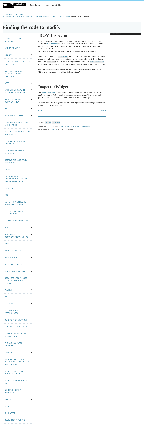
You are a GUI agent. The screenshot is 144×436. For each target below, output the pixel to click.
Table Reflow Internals (16, 327)
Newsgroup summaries (18, 271)
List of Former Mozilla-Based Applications (16, 203)
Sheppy (66, 126)
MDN (4, 16)
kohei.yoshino (86, 126)
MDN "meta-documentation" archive (18, 236)
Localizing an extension (16, 221)
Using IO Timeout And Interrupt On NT (14, 372)
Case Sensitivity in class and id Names (16, 124)
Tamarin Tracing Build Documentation (15, 335)
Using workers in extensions (13, 391)
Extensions (56, 122)
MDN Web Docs (14, 5)
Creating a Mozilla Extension (61, 16)
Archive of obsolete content (15, 14)
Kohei (79, 126)
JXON (7, 195)
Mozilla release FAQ (14, 264)
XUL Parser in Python (15, 420)
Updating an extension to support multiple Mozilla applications (17, 361)
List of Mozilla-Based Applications (15, 212)
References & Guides (54, 5)
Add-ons (48, 122)
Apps (18, 83)
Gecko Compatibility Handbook (14, 152)
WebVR (18, 399)
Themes (18, 352)
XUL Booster (11, 413)
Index (7, 169)
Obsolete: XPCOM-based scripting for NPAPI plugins (16, 280)
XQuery (8, 406)
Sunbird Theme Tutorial (16, 320)
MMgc (7, 244)
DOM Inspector (52, 44)
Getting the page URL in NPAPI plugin (16, 161)
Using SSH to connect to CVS (16, 382)
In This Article (125, 34)
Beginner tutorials (18, 116)
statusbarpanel (97, 62)
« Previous (42, 110)
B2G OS (18, 109)
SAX (6, 297)
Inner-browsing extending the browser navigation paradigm (16, 178)
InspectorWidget (49, 92)
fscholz (61, 126)
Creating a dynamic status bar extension (17, 133)
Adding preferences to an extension (17, 63)
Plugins (18, 290)
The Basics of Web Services (13, 344)
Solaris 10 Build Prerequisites (12, 312)
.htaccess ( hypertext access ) (15, 40)
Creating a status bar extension (15, 142)
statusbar (63, 57)
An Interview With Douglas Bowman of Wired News (14, 73)
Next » (103, 110)
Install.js (9, 188)
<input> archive (12, 48)
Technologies (35, 5)
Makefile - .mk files (14, 251)
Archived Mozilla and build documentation (38, 16)
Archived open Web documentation (18, 101)
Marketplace (18, 257)
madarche (73, 126)
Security (18, 304)
